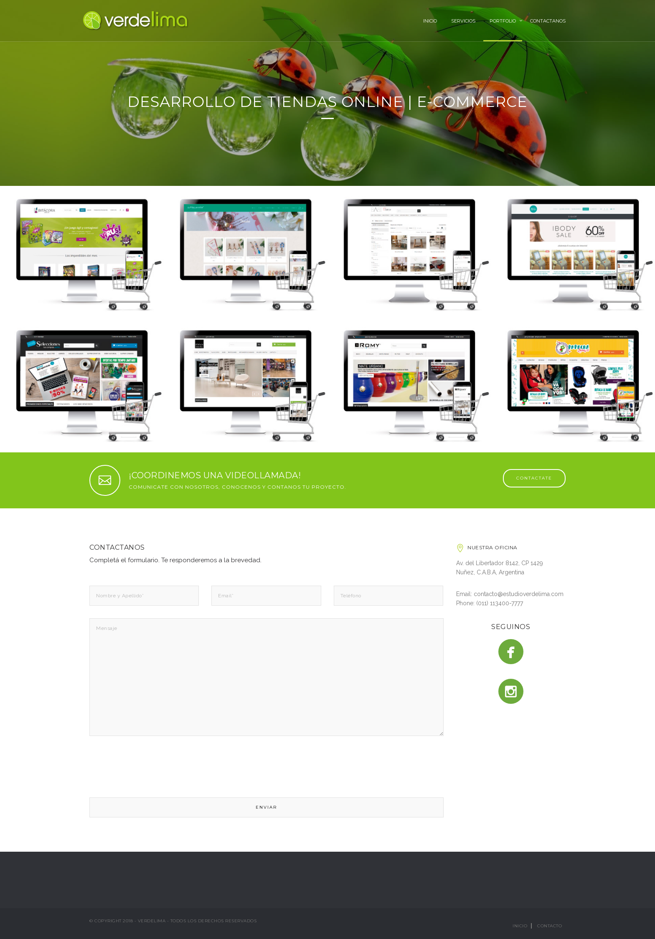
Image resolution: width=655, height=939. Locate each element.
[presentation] (152, 767)
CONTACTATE (534, 478)
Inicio (430, 21)
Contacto (549, 926)
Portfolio (503, 21)
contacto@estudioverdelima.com (519, 594)
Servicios (463, 21)
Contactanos (548, 21)
